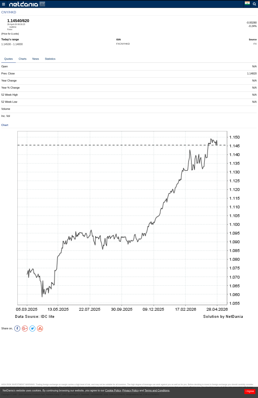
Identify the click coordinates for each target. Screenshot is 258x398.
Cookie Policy (113, 390)
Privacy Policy (130, 390)
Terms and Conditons (156, 390)
